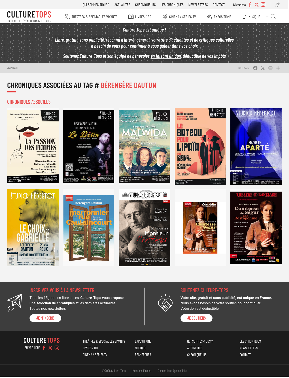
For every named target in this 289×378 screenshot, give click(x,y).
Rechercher (274, 17)
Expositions (223, 16)
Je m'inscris (45, 319)
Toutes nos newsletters (48, 310)
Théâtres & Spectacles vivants (95, 16)
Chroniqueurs (147, 4)
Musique (256, 16)
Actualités (124, 4)
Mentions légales (141, 372)
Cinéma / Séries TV (183, 16)
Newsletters (199, 4)
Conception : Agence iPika (172, 372)
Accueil (12, 69)
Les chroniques (173, 4)
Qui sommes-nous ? (97, 4)
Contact (220, 4)
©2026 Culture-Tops (114, 372)
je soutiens (196, 319)
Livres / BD (144, 16)
